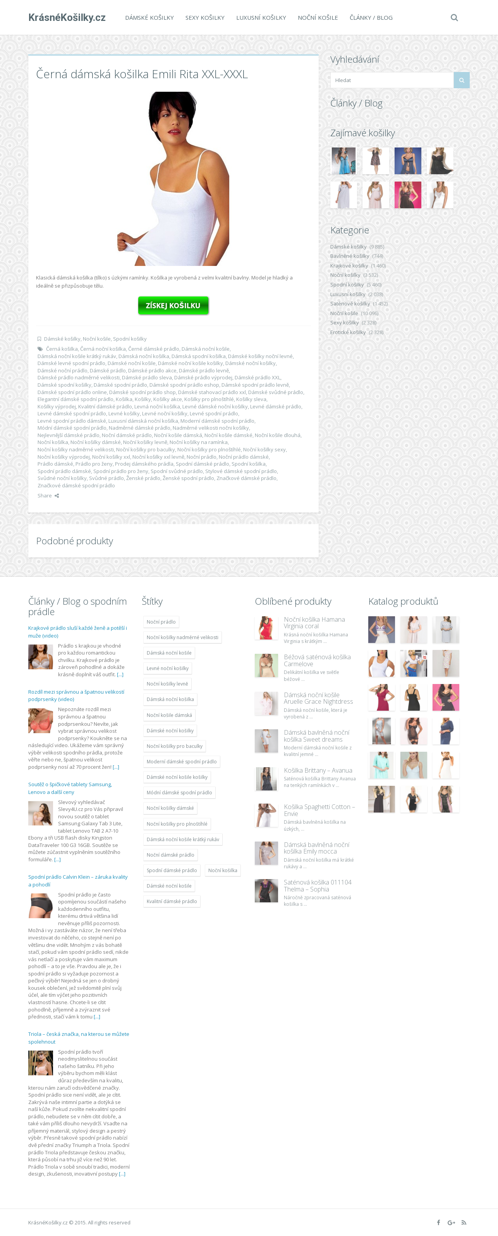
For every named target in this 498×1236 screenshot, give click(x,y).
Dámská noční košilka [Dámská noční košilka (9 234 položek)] (170, 699)
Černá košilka (62, 348)
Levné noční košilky (164, 413)
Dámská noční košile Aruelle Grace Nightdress (318, 698)
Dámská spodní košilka (199, 356)
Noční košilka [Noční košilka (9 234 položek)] (222, 870)
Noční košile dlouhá (278, 435)
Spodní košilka (249, 463)
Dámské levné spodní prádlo (71, 363)
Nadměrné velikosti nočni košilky (211, 427)
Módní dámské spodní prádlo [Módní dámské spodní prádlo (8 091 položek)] (179, 792)
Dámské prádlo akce (152, 370)
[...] (120, 674)
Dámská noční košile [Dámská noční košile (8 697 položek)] (169, 653)
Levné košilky (124, 413)
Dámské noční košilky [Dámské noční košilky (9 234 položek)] (170, 730)
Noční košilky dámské (95, 442)
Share (48, 495)
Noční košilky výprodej (64, 456)
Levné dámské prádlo (275, 406)
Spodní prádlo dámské (64, 471)
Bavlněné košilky (349, 255)
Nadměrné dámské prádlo (139, 427)
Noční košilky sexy (264, 449)
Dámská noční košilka (143, 356)
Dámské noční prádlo (63, 370)
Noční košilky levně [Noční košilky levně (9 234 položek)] (167, 684)
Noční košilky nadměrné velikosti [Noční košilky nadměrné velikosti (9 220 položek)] (182, 637)
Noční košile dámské (228, 435)
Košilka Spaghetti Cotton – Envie (319, 810)
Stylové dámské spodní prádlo (241, 471)
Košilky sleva (251, 399)
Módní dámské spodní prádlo (72, 427)
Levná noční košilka (157, 406)
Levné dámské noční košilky (215, 406)
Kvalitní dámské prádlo (105, 406)
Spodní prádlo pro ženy (120, 471)
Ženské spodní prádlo (188, 478)
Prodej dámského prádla (144, 463)
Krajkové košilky (349, 265)
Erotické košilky (348, 332)
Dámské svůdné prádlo (275, 392)
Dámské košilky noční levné (260, 356)
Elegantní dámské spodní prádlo (75, 399)
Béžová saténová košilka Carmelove (317, 660)
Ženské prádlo (143, 478)
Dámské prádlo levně (204, 370)
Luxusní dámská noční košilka (143, 420)
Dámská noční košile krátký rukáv (77, 356)
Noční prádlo (201, 456)
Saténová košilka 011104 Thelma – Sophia (318, 885)
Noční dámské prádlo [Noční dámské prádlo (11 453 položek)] (170, 855)
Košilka (124, 399)
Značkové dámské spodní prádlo (76, 485)
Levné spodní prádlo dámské (72, 420)
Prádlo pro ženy (94, 463)
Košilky (143, 399)
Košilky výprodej (57, 406)
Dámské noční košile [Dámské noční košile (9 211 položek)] (169, 886)
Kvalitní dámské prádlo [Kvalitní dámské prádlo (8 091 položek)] (172, 901)
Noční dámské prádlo (127, 435)
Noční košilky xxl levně (158, 456)
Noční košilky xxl (111, 456)
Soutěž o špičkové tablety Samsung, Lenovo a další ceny (70, 788)
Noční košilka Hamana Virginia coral (314, 623)
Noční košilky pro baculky (145, 449)
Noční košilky (345, 274)
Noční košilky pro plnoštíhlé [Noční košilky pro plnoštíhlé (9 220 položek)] (177, 824)
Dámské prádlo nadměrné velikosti (79, 377)
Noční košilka (53, 442)
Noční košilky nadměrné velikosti (76, 449)
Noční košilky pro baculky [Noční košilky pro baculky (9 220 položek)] (175, 746)
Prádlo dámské (55, 463)
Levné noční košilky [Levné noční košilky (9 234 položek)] (168, 668)
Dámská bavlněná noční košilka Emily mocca (316, 848)
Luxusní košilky (261, 17)
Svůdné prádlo (106, 478)
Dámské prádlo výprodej (203, 377)
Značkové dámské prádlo (246, 478)
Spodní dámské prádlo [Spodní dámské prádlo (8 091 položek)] (172, 870)
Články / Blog (371, 17)
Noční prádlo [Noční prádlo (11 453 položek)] (161, 622)
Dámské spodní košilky (64, 384)
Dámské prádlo (108, 370)
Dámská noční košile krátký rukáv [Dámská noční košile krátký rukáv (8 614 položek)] (183, 839)
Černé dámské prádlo (153, 348)
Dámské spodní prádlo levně (255, 384)
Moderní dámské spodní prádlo (217, 420)
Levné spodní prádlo (214, 413)
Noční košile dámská (178, 435)
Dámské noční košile (132, 363)
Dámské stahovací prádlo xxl (212, 392)
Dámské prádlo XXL (257, 377)
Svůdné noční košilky (62, 478)
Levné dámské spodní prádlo (72, 413)
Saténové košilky (350, 303)
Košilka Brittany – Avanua (318, 770)
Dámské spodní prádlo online (72, 392)
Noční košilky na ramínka (199, 442)
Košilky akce (167, 399)
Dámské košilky (149, 17)
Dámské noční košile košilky (190, 363)
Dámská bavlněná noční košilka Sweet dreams (316, 736)
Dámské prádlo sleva (147, 377)
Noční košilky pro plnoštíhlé (209, 449)
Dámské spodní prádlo (120, 384)
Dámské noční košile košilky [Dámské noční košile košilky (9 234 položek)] (177, 777)
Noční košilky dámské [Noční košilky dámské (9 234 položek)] (170, 808)
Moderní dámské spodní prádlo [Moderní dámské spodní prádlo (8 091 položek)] (182, 761)
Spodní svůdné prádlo (177, 471)
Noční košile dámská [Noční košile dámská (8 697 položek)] (169, 715)
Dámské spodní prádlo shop (142, 392)
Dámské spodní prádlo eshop (184, 384)
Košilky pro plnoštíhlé (209, 399)
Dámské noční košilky (250, 363)
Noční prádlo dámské (244, 456)
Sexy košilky (205, 17)
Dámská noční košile (206, 348)
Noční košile (318, 17)
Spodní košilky (130, 338)
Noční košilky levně (145, 442)
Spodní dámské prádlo (202, 463)
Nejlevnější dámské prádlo (69, 435)
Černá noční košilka (103, 348)
